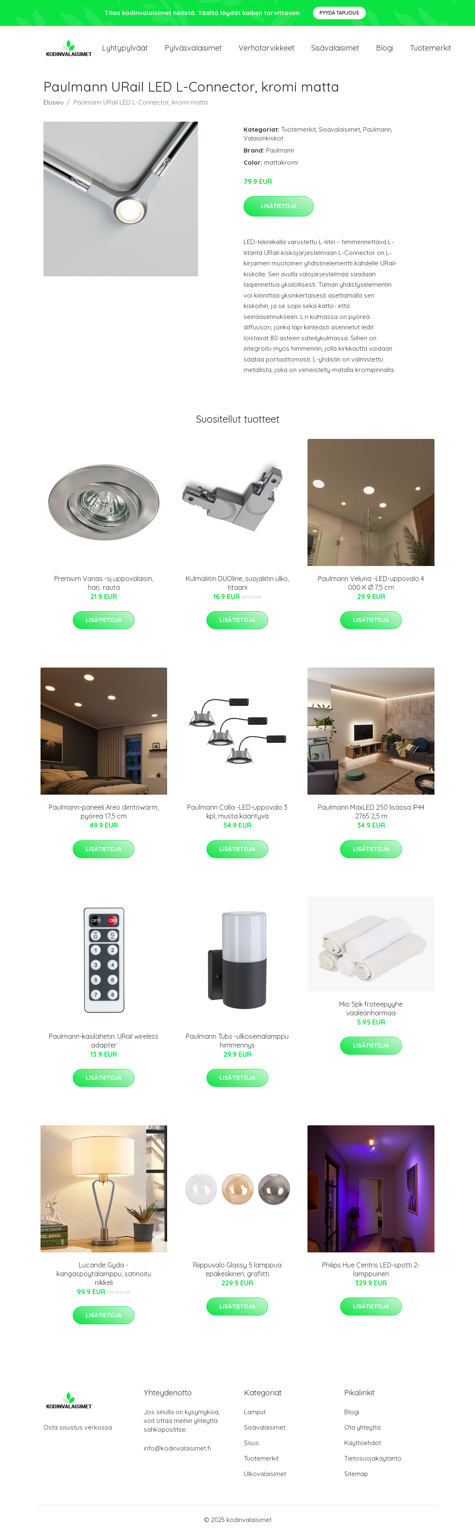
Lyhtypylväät (125, 51)
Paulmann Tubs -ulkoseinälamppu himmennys (237, 1046)
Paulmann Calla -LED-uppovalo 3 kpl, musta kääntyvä (237, 817)
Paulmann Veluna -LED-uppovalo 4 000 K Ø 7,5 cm (371, 588)
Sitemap (356, 1480)
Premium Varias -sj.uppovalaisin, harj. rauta (103, 588)
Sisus (251, 1449)
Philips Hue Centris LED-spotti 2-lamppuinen (371, 1275)
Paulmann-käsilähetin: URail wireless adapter (103, 1046)
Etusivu (53, 108)
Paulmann (377, 135)
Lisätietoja (279, 212)
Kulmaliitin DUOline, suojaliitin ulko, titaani (237, 588)
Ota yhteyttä (362, 1433)
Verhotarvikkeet (267, 51)
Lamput (255, 1418)
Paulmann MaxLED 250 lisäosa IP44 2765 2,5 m (371, 817)
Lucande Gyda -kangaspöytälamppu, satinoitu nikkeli (103, 1280)
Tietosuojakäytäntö (372, 1464)
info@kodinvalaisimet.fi (177, 1454)
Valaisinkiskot (263, 144)
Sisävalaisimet (335, 51)
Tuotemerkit (430, 51)
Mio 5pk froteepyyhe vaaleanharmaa (371, 1014)
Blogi (384, 51)
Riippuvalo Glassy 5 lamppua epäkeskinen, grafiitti (237, 1275)
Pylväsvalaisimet (193, 51)
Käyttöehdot (362, 1449)
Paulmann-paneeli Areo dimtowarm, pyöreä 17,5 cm (104, 817)
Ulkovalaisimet (265, 1480)
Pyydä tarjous (339, 13)
